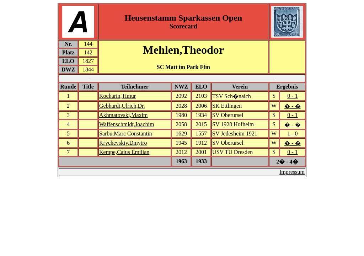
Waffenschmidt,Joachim (126, 124)
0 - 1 (292, 96)
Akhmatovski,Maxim (123, 115)
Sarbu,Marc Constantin (125, 133)
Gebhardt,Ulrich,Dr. (122, 106)
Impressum (292, 172)
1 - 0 (292, 133)
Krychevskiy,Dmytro (123, 143)
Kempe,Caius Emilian (124, 152)
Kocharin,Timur (117, 96)
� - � (292, 106)
